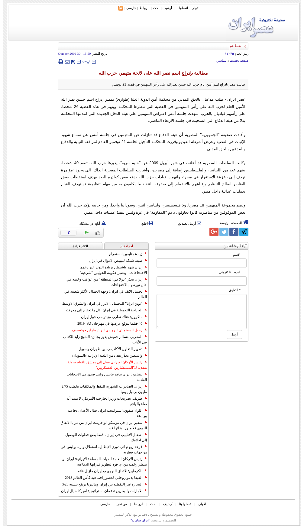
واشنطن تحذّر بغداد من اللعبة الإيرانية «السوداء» (106, 355)
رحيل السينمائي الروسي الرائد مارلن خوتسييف (106, 330)
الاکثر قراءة (77, 246)
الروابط (142, 8)
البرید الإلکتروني (227, 272)
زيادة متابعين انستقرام (125, 254)
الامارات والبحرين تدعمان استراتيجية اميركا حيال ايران (101, 491)
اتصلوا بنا (179, 8)
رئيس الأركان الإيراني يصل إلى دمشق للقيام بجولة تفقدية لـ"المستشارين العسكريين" (104, 365)
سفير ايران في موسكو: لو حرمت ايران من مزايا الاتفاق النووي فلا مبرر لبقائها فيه (101, 425)
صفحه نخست (236, 60)
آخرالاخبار (123, 246)
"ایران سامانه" (137, 520)
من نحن (119, 504)
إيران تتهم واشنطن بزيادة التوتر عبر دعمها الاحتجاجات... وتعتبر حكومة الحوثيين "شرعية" (110, 270)
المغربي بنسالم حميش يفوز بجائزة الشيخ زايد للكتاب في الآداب (102, 339)
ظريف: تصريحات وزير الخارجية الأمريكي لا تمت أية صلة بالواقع (104, 401)
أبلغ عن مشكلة (89, 223)
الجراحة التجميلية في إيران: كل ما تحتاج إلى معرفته (103, 310)
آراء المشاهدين (232, 246)
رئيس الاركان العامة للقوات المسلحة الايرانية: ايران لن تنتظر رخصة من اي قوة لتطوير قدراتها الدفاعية (101, 461)
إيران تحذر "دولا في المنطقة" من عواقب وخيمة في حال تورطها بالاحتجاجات (104, 282)
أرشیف (164, 8)
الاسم (234, 254)
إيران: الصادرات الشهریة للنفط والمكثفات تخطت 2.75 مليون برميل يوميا (101, 389)
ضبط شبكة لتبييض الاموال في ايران (115, 260)
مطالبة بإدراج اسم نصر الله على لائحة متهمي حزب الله (150, 73)
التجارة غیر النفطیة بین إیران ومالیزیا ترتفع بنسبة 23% (101, 484)
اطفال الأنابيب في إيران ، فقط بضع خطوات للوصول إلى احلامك (103, 437)
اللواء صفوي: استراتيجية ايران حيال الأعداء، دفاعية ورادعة (104, 413)
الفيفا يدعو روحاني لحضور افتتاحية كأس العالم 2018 (103, 478)
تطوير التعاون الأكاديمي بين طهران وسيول (110, 349)
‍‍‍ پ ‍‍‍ (83, 61)
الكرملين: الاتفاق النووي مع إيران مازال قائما (109, 471)
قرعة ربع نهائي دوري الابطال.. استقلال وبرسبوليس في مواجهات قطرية (101, 449)
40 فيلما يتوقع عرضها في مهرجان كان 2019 (109, 323)
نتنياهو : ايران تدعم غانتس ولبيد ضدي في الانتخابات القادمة (104, 377)
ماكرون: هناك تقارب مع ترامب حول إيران (111, 317)
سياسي (219, 60)
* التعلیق (232, 290)
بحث (153, 8)
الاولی (193, 8)
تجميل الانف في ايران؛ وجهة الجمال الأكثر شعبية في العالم (103, 294)
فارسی (128, 8)
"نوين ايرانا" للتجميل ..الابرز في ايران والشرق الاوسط (102, 303)
